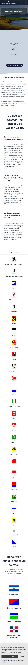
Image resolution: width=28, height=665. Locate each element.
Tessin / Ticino (14, 489)
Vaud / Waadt (14, 535)
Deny (5, 656)
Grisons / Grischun (14, 371)
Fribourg (14, 335)
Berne (14, 323)
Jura (14, 383)
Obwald (14, 430)
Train (14, 513)
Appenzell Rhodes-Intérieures (14, 276)
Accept (14, 656)
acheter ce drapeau (14, 65)
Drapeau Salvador (14, 594)
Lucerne (14, 395)
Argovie (14, 288)
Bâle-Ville (14, 311)
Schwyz (14, 466)
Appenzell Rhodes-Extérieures (14, 264)
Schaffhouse (14, 454)
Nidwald (14, 418)
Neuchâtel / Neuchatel (14, 406)
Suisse (14, 49)
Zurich (14, 546)
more (22, 656)
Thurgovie (14, 501)
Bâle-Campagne (14, 300)
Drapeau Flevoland (14, 622)
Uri (14, 525)
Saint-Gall (14, 442)
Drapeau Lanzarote (14, 608)
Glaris (14, 359)
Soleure (14, 478)
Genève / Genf (14, 347)
